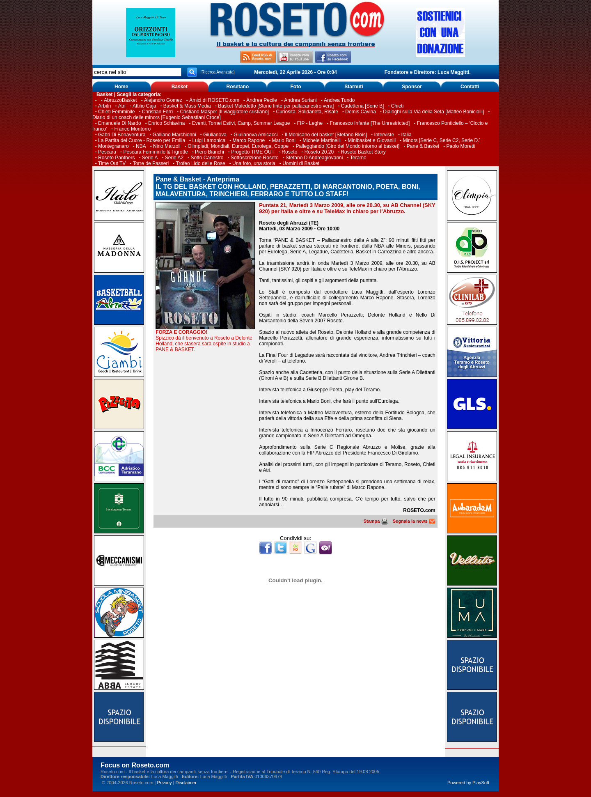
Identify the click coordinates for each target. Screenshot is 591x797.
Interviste (384, 135)
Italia (406, 135)
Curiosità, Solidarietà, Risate (307, 112)
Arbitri (104, 106)
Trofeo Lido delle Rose (200, 163)
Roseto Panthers (116, 158)
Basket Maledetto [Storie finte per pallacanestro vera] (276, 106)
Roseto (289, 152)
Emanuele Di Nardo (119, 123)
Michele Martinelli (321, 140)
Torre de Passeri (151, 163)
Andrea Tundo (339, 100)
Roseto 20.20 (319, 152)
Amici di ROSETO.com (214, 100)
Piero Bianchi (209, 152)
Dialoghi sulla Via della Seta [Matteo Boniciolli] (433, 112)
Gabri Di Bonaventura (121, 135)
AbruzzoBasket (120, 100)
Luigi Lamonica (208, 140)
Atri (122, 106)
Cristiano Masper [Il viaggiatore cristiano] (224, 112)
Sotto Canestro (207, 158)
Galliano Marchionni (174, 135)
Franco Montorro (132, 129)
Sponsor (412, 87)
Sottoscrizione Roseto (255, 158)
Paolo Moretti (461, 146)
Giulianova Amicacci (256, 135)
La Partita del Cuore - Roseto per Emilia (141, 140)
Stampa (376, 521)
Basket (180, 87)
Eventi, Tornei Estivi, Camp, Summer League (241, 123)
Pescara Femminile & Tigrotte (155, 152)
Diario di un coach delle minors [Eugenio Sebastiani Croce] (156, 117)
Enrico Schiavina (166, 123)
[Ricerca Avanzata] (217, 72)
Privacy (164, 782)
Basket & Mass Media (187, 106)
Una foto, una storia (253, 163)
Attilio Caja (144, 106)
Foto (295, 87)
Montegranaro (113, 146)
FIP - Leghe (310, 123)
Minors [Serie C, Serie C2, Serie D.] (441, 140)
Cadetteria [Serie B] (362, 106)
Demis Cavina (360, 112)
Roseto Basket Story (363, 152)
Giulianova (215, 135)
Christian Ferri (157, 112)
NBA (141, 146)
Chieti (397, 106)
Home (121, 87)
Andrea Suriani (300, 100)
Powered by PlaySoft (468, 782)
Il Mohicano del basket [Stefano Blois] (326, 135)
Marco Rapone (249, 140)
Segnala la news (414, 521)
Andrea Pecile (261, 100)
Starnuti (353, 87)
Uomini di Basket (300, 163)
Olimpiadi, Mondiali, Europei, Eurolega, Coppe (238, 146)
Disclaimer (186, 782)
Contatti (469, 87)
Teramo (358, 158)
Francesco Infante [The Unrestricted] (370, 123)
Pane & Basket (423, 146)
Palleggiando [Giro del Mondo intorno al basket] (348, 146)
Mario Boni (284, 140)
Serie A (150, 158)
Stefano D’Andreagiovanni (314, 158)
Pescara (107, 152)
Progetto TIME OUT (253, 152)
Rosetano (238, 87)
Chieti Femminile (116, 112)
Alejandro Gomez (163, 100)
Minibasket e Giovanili (372, 140)
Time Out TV (112, 163)
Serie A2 (174, 158)
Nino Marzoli (167, 146)
